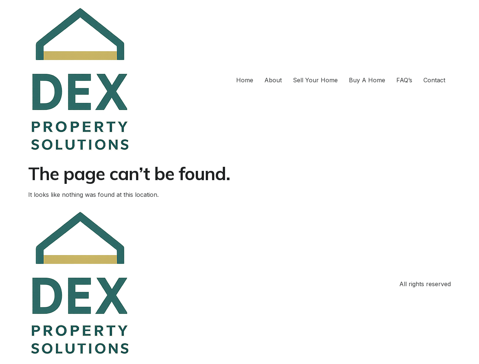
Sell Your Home (315, 80)
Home (244, 80)
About (273, 80)
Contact (434, 80)
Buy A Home (367, 80)
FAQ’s (404, 80)
